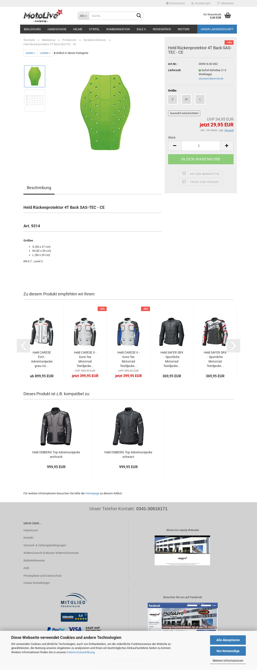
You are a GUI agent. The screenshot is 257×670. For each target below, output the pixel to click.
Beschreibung (39, 187)
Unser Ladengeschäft (217, 29)
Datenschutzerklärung (81, 652)
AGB (26, 568)
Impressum (30, 530)
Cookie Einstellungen (36, 583)
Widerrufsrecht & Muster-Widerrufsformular (51, 553)
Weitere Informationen (228, 660)
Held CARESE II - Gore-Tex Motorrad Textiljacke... (85, 359)
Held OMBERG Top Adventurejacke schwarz (128, 454)
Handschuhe (57, 29)
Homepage (92, 493)
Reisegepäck (162, 29)
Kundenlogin (201, 3)
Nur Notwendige (228, 651)
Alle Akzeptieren (228, 640)
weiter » (31, 53)
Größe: (172, 90)
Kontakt (28, 537)
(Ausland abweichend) (211, 78)
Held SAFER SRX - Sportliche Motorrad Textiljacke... (171, 359)
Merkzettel (225, 3)
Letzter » (45, 53)
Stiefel (94, 29)
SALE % (141, 29)
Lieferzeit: (174, 70)
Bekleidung (32, 29)
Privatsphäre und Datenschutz (42, 575)
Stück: (172, 137)
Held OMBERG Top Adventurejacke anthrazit (56, 454)
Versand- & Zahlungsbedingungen (44, 545)
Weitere (184, 29)
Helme (77, 29)
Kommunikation (118, 29)
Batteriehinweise (34, 560)
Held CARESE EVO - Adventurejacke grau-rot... (42, 359)
